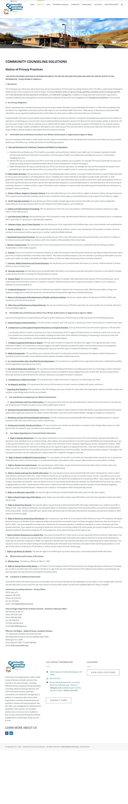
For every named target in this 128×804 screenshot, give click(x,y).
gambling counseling (90, 92)
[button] (121, 4)
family (64, 92)
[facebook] (6, 733)
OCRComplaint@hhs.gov (19, 645)
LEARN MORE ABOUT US (21, 727)
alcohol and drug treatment (109, 92)
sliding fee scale (56, 688)
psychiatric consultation (39, 95)
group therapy (76, 92)
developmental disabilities (98, 98)
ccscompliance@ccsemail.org (22, 604)
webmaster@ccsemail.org (69, 747)
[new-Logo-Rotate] (15, 662)
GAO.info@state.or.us (18, 626)
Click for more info (70, 690)
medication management (61, 95)
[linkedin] (11, 733)
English (14, 1)
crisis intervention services (19, 95)
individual (58, 92)
